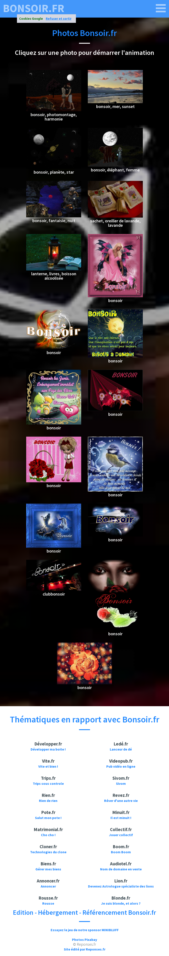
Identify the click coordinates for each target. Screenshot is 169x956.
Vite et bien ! (48, 766)
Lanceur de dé (121, 749)
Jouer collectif (121, 835)
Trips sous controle (48, 783)
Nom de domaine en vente (121, 869)
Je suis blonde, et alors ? (121, 903)
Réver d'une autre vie (121, 800)
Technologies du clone (48, 852)
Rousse (48, 903)
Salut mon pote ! (48, 818)
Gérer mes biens (48, 869)
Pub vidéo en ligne (120, 766)
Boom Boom (121, 852)
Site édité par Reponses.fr (84, 949)
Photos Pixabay (84, 939)
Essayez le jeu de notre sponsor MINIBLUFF (85, 930)
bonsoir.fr (33, 8)
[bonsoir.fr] (160, 8)
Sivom (121, 783)
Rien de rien (48, 800)
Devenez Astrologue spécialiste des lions (121, 886)
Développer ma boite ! (48, 749)
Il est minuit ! (120, 818)
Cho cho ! (48, 835)
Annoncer (48, 886)
